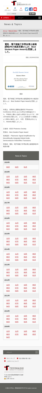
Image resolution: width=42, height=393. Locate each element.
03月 (8, 167)
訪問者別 (7, 18)
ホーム (5, 30)
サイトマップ (11, 358)
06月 (25, 179)
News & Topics (13, 30)
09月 (34, 176)
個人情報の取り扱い (25, 358)
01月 (25, 167)
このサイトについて (13, 361)
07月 (16, 179)
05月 (34, 179)
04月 (8, 182)
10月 (25, 176)
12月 (8, 176)
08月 (8, 179)
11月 (16, 176)
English (21, 10)
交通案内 (15, 10)
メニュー (28, 18)
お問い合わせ (8, 10)
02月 (16, 167)
